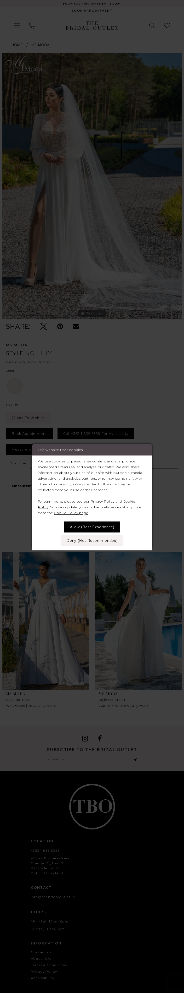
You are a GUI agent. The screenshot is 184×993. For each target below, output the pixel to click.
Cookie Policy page (71, 513)
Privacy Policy (102, 501)
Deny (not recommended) (92, 540)
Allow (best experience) (92, 527)
